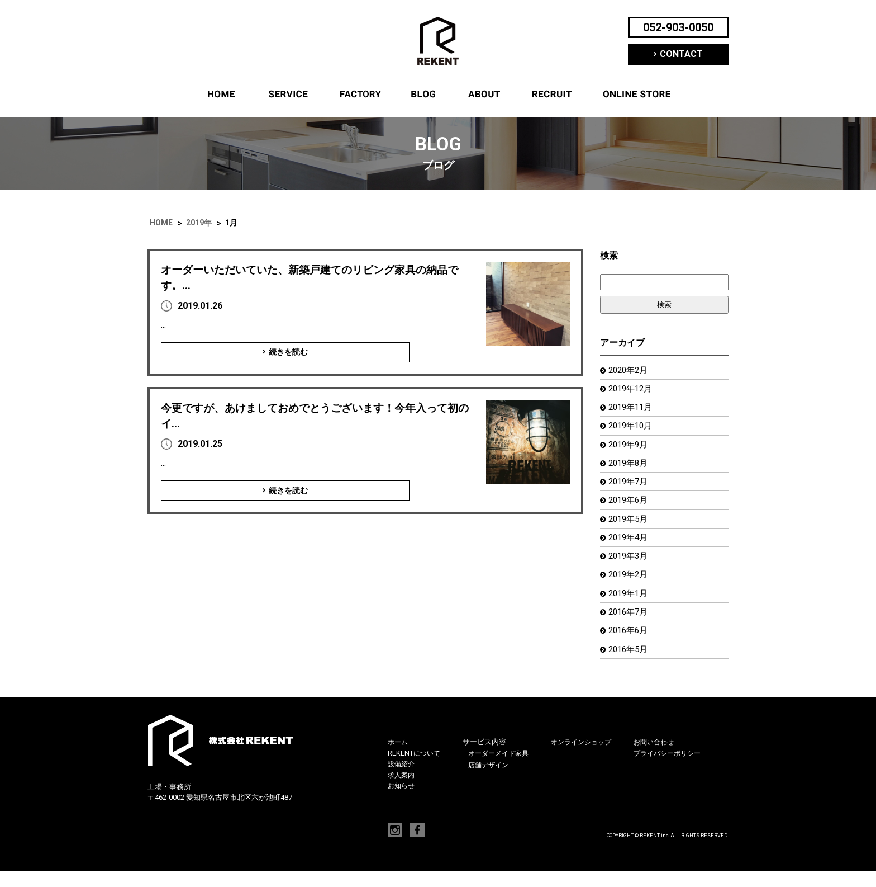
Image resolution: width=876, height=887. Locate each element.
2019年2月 (629, 586)
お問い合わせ (667, 757)
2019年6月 (629, 507)
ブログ (423, 94)
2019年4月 (629, 546)
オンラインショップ (637, 94)
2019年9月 (629, 449)
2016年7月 (629, 625)
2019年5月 (629, 527)
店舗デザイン (492, 780)
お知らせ (402, 801)
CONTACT (681, 54)
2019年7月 (629, 488)
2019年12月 (632, 390)
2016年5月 (629, 664)
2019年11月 (632, 409)
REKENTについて (484, 94)
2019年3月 (629, 566)
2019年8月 (629, 468)
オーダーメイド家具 (503, 769)
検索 (609, 255)
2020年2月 (629, 370)
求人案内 (552, 94)
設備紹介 (359, 94)
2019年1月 (629, 605)
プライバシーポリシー (682, 769)
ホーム (221, 94)
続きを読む (248, 352)
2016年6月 (629, 644)
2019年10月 (632, 429)
